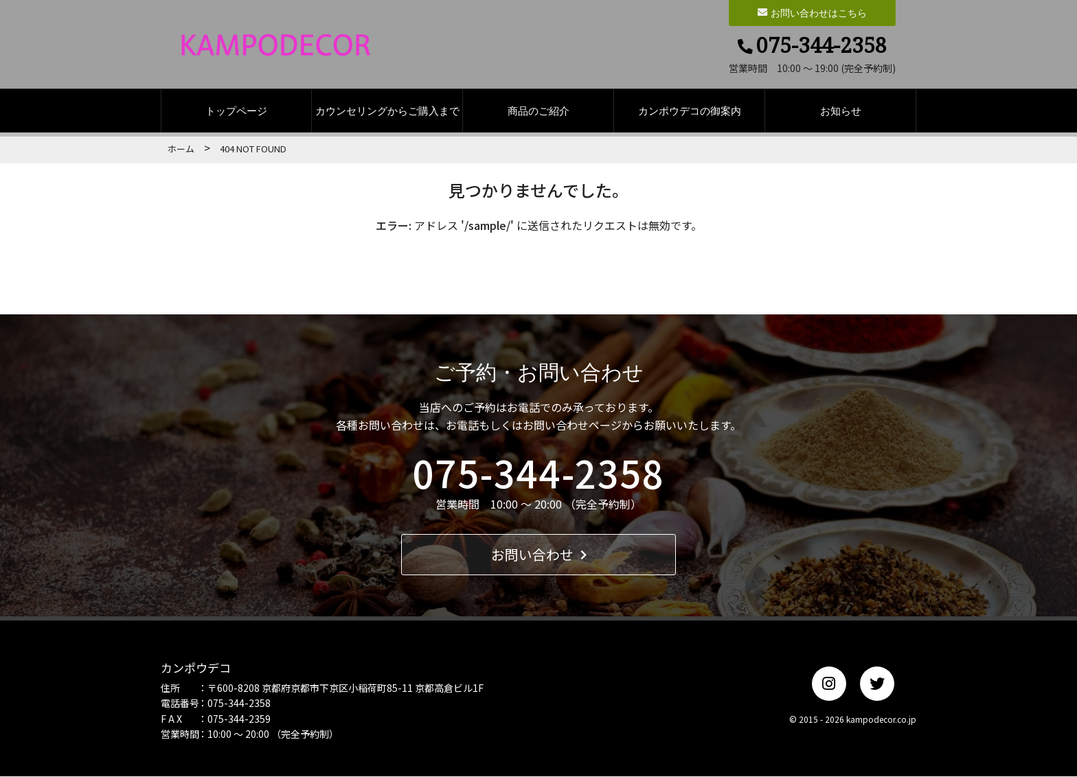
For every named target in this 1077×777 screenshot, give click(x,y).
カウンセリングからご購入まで (387, 111)
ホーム (181, 148)
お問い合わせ (539, 555)
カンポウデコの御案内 (689, 111)
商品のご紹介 (538, 111)
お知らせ (840, 111)
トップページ (236, 111)
